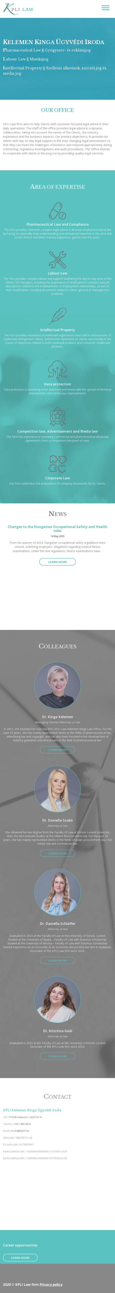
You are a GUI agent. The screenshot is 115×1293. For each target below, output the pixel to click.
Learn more (57, 562)
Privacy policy (51, 1284)
